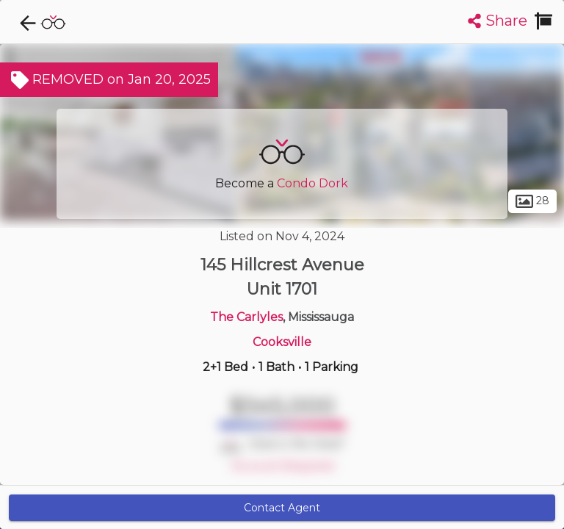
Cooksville (282, 342)
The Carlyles (246, 317)
